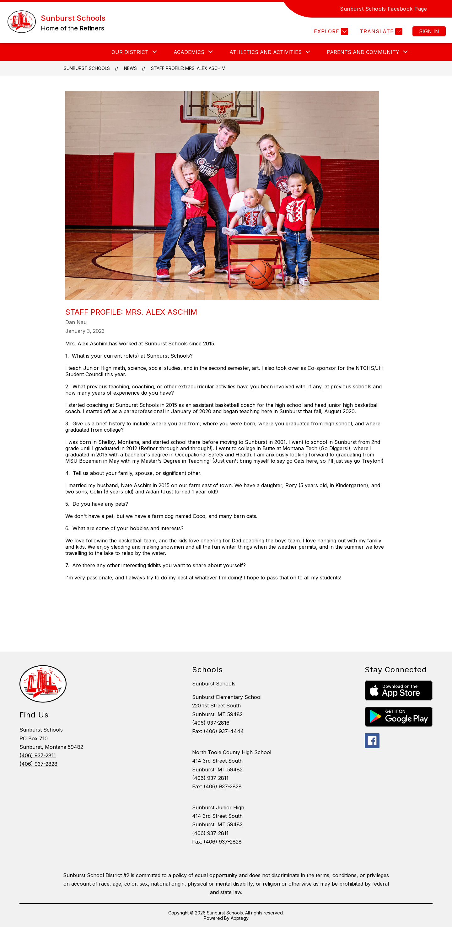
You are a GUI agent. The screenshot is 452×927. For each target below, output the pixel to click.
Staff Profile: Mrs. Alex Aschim (188, 68)
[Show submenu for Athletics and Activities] (265, 52)
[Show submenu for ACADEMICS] (189, 52)
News (130, 68)
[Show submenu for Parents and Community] (363, 52)
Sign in (429, 31)
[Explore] (330, 31)
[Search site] (439, 9)
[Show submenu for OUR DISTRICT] (129, 52)
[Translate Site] (380, 31)
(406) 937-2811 (37, 755)
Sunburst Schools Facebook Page (383, 9)
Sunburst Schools (87, 68)
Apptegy (240, 918)
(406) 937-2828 (38, 764)
